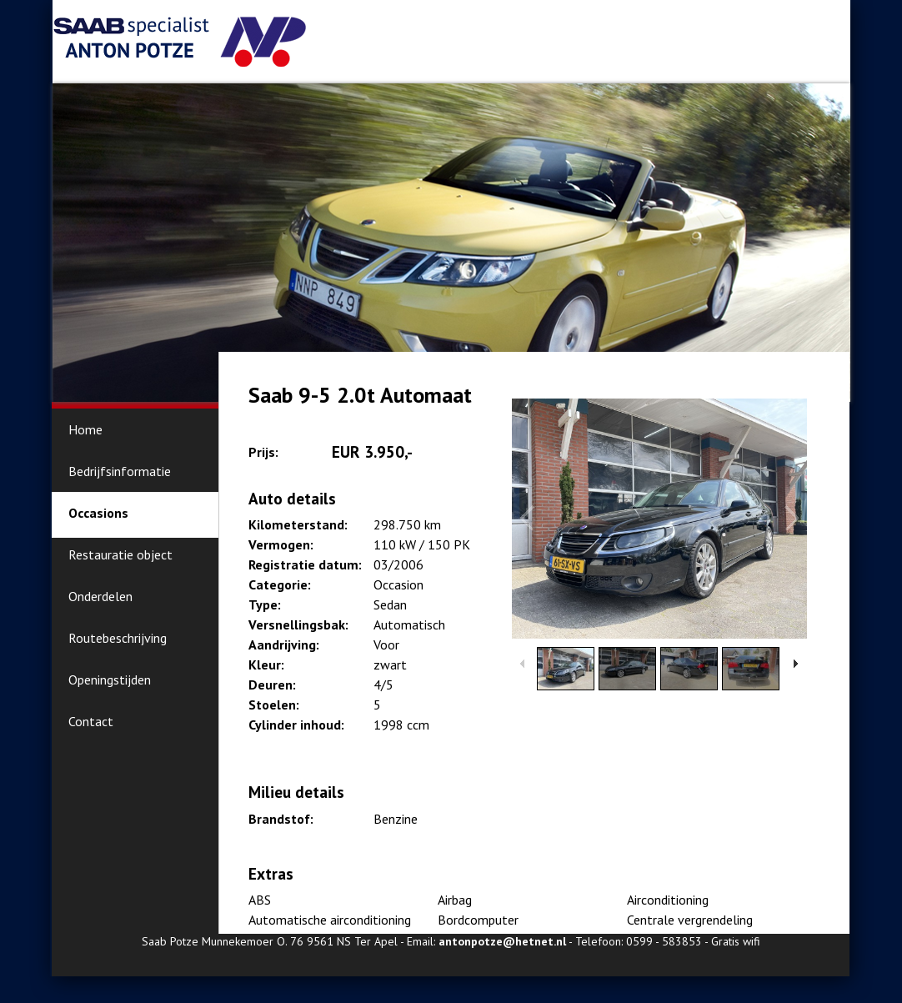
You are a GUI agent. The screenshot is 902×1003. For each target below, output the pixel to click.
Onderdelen (100, 596)
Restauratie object (120, 554)
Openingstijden (109, 679)
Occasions (98, 512)
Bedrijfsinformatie (119, 471)
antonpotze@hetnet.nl (502, 941)
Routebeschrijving (117, 637)
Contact (90, 721)
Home (85, 429)
